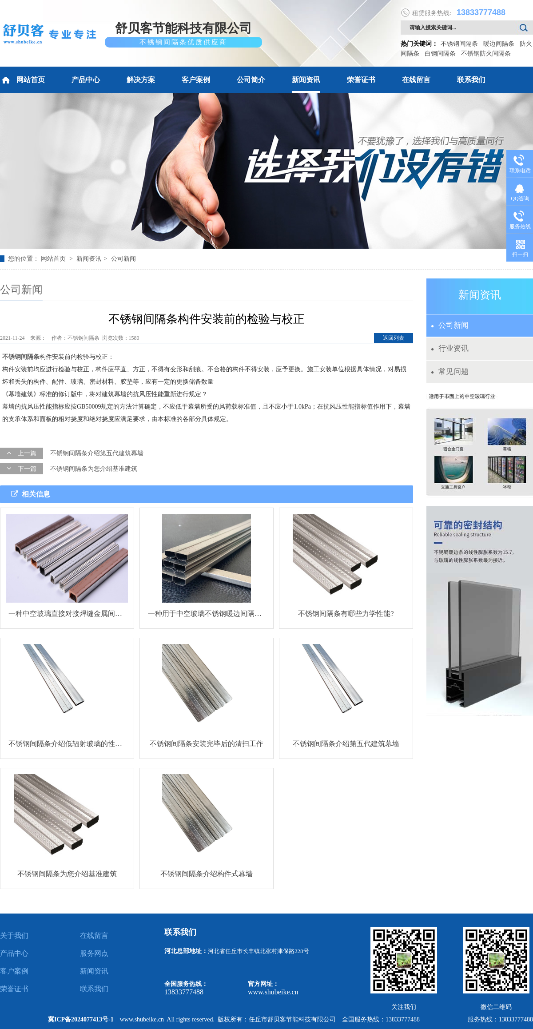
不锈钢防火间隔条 (486, 53)
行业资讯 (450, 348)
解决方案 (141, 79)
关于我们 (14, 935)
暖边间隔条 (498, 43)
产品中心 (86, 79)
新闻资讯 (306, 79)
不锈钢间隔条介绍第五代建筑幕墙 (96, 453)
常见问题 (450, 371)
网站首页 (22, 80)
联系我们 (471, 79)
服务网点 (94, 953)
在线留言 (416, 79)
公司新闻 (123, 258)
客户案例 (196, 79)
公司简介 (251, 79)
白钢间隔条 (440, 53)
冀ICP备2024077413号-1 (81, 1019)
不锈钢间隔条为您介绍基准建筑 (93, 468)
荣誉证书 (361, 79)
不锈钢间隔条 (459, 43)
